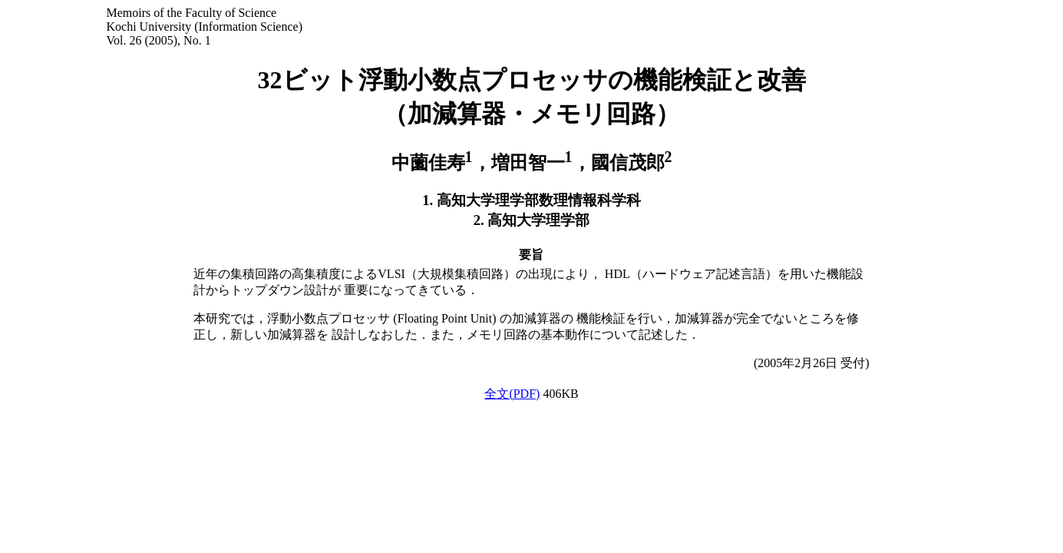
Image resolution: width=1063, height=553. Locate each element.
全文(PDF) (512, 393)
